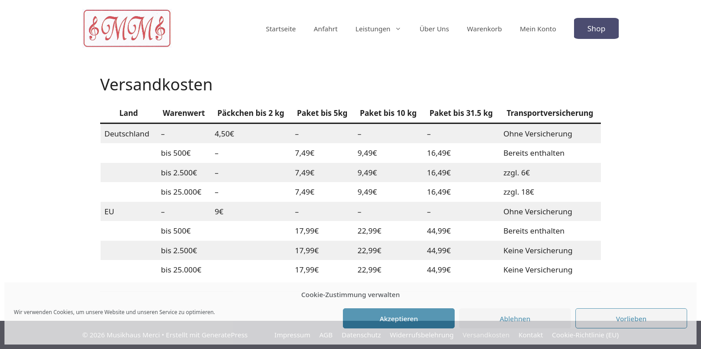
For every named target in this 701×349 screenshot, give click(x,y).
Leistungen (382, 28)
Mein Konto (538, 28)
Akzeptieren (399, 318)
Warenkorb (484, 28)
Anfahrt (326, 28)
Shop (596, 28)
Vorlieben (631, 318)
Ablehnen (515, 318)
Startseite (281, 28)
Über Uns (434, 28)
